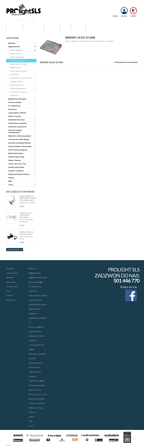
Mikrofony (11, 43)
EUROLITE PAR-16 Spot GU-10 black (26, 233)
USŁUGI (11, 178)
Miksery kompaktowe (17, 57)
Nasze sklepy (11, 282)
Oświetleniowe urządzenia (17, 123)
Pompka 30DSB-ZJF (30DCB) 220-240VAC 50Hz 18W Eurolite (28, 198)
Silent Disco (12, 109)
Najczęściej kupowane (20, 191)
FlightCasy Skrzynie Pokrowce (19, 174)
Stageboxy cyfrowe (16, 81)
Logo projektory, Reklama (17, 113)
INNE (10, 181)
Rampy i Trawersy (14, 160)
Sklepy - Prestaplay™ (17, 445)
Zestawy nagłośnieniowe (18, 88)
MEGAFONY (14, 95)
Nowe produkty (12, 273)
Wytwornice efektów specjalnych (19, 136)
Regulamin (14, 27)
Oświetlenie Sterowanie (16, 120)
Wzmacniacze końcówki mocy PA (21, 78)
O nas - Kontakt (33, 27)
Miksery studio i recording (18, 64)
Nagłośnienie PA (14, 47)
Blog (65, 27)
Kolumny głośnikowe (17, 85)
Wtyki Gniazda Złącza (15, 153)
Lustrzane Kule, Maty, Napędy (18, 139)
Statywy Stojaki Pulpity (16, 157)
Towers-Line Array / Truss (17, 164)
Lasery (10, 185)
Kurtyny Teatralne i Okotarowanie (20, 146)
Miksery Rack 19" (15, 53)
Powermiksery (14, 74)
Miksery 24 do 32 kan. (17, 60)
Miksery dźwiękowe (16, 50)
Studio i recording (14, 116)
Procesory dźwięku (15, 102)
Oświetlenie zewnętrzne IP (17, 127)
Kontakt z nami (11, 286)
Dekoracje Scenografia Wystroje (19, 143)
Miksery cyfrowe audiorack (18, 71)
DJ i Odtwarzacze (14, 106)
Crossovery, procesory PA (18, 92)
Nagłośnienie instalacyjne (17, 99)
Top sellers (10, 278)
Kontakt (78, 27)
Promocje (51, 27)
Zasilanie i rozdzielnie (15, 171)
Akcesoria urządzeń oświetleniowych (15, 131)
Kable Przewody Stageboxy (17, 150)
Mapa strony (10, 300)
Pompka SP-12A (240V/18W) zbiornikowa (25, 215)
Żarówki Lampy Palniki (16, 167)
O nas (8, 291)
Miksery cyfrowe (15, 67)
